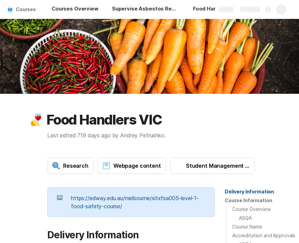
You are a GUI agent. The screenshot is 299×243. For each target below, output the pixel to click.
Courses (26, 9)
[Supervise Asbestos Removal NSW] (145, 9)
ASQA (245, 218)
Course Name (247, 227)
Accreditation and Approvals (263, 235)
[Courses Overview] (75, 9)
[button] (36, 120)
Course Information (248, 200)
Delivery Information (249, 191)
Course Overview (251, 209)
